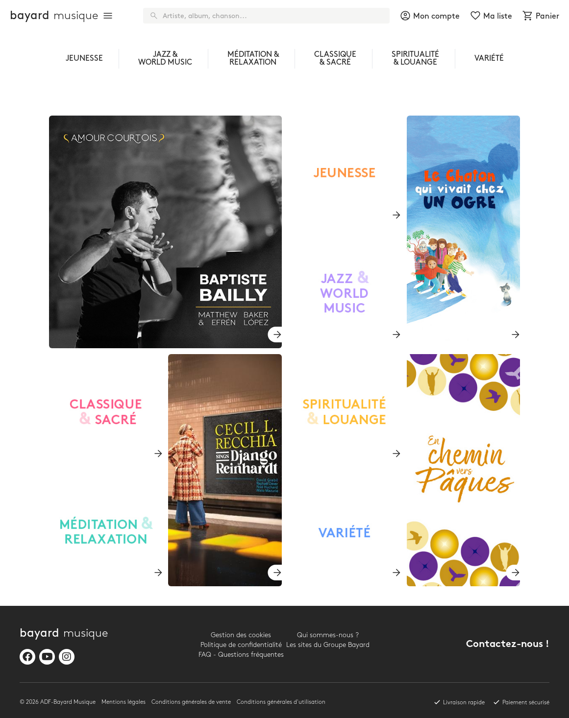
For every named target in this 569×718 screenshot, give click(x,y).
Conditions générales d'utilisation (281, 702)
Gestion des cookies (241, 635)
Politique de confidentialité (241, 645)
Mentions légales (123, 702)
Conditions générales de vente (191, 702)
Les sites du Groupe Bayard (328, 645)
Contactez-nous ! (507, 644)
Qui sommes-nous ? (328, 635)
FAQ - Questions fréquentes (241, 654)
